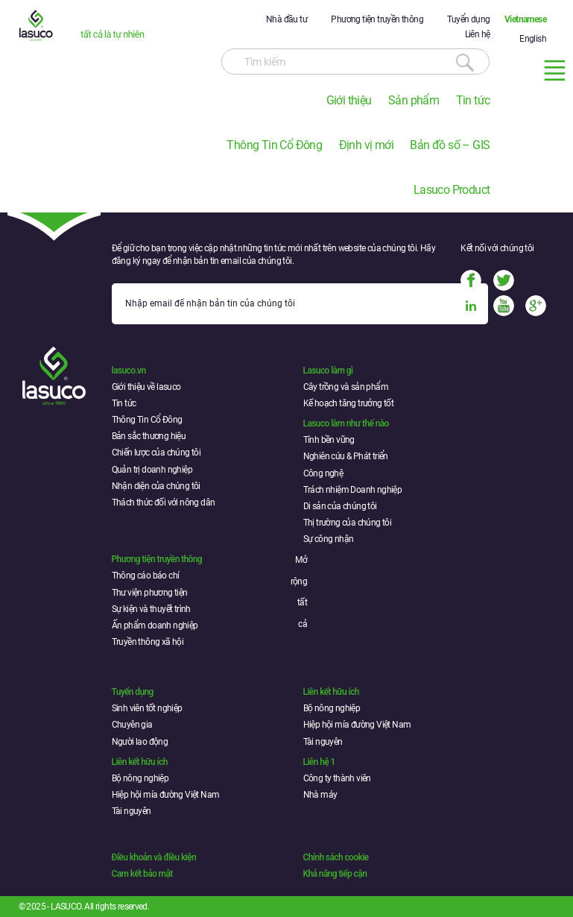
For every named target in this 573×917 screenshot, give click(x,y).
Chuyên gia (132, 724)
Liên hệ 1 (319, 762)
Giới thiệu (349, 100)
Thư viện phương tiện (150, 592)
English (532, 39)
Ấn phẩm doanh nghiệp (155, 625)
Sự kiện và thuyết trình (151, 609)
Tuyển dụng (468, 19)
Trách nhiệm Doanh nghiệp (352, 490)
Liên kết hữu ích (331, 692)
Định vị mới (366, 145)
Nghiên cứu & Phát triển (345, 456)
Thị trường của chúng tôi (347, 522)
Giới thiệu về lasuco (146, 387)
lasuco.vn (129, 370)
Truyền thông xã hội (148, 642)
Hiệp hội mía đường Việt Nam (357, 724)
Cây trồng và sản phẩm (345, 387)
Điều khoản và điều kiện (154, 857)
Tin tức (473, 100)
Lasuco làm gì (328, 370)
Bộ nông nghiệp (332, 708)
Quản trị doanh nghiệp (152, 469)
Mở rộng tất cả (299, 592)
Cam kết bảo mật (142, 874)
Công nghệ (323, 473)
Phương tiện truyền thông (377, 19)
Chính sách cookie (336, 857)
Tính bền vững (329, 440)
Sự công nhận (328, 539)
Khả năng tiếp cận (335, 874)
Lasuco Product (452, 190)
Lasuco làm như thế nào (346, 423)
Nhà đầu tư (286, 19)
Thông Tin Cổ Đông (274, 145)
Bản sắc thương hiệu (149, 436)
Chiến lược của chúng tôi (156, 452)
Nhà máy (320, 795)
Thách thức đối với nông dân (163, 502)
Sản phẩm (413, 100)
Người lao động (140, 742)
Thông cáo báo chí (146, 575)
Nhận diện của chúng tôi (156, 486)
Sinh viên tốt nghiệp (147, 708)
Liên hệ (477, 34)
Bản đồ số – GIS (450, 145)
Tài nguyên (323, 742)
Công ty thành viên (337, 778)
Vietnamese (525, 19)
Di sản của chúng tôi (340, 506)
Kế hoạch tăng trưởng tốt (348, 403)
